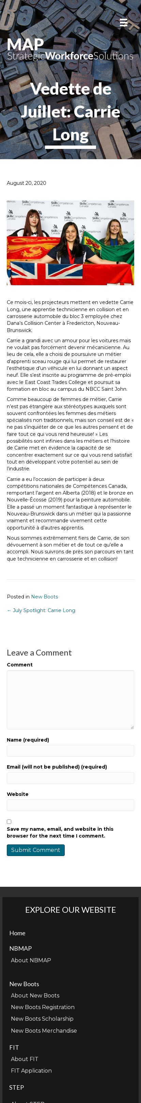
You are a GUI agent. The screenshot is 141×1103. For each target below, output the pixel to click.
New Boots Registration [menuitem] (43, 1007)
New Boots (44, 597)
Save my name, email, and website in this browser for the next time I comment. (60, 832)
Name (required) (28, 740)
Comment (20, 665)
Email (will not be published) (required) (57, 767)
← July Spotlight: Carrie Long (41, 610)
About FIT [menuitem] (24, 1059)
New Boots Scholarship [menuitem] (42, 1019)
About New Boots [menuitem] (35, 995)
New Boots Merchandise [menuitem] (44, 1031)
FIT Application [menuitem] (31, 1070)
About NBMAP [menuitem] (31, 960)
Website (18, 794)
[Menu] (123, 22)
